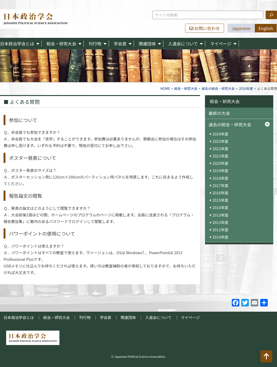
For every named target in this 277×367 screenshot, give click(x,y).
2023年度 (220, 141)
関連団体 (147, 43)
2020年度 (220, 163)
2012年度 (220, 222)
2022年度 (220, 148)
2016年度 (246, 88)
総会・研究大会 (61, 43)
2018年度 (220, 178)
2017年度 (220, 185)
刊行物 (95, 43)
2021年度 (220, 156)
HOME (165, 88)
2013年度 (220, 215)
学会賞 (120, 43)
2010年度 (220, 237)
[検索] (271, 15)
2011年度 (220, 229)
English (266, 28)
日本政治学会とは (17, 43)
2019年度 (220, 170)
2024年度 (220, 134)
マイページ (220, 43)
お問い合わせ (204, 28)
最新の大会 (219, 113)
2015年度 (220, 200)
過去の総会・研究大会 (218, 88)
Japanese (241, 28)
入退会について (183, 43)
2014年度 (220, 207)
